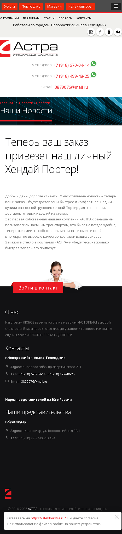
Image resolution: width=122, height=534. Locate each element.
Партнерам (31, 18)
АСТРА (32, 509)
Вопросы (66, 18)
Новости (26, 103)
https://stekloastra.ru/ (48, 518)
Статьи (49, 18)
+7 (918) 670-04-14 (71, 65)
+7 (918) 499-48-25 (71, 76)
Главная (7, 103)
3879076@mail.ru (71, 87)
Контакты (84, 18)
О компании (10, 18)
